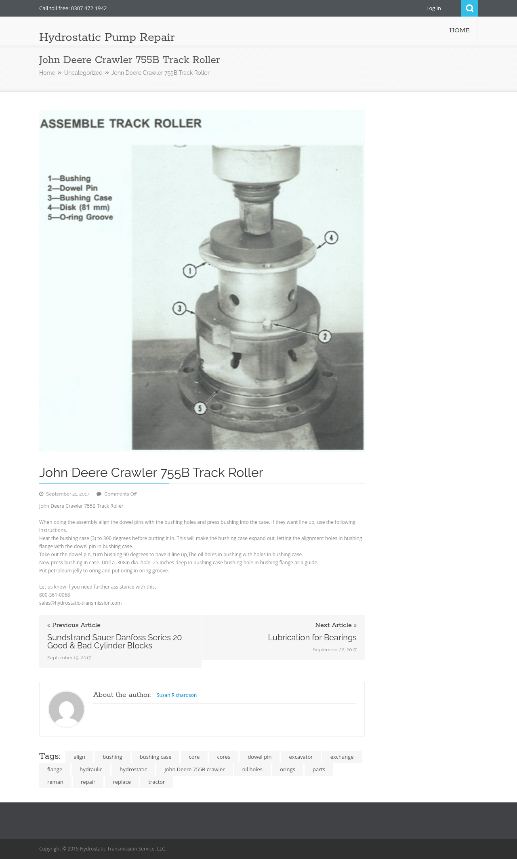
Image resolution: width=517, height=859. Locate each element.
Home (47, 73)
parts (319, 769)
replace (122, 781)
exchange (342, 756)
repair (88, 781)
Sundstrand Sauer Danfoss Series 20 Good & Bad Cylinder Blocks (114, 641)
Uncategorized (83, 73)
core (194, 756)
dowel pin (259, 756)
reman (55, 781)
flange (54, 769)
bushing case (156, 756)
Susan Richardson (177, 695)
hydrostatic (133, 769)
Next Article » (336, 625)
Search (469, 8)
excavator (301, 756)
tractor (156, 781)
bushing (112, 756)
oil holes (252, 769)
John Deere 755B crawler (194, 769)
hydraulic (91, 769)
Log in (434, 8)
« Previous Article (74, 625)
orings (287, 769)
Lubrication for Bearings (312, 637)
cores (223, 756)
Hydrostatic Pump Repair (107, 37)
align (79, 756)
